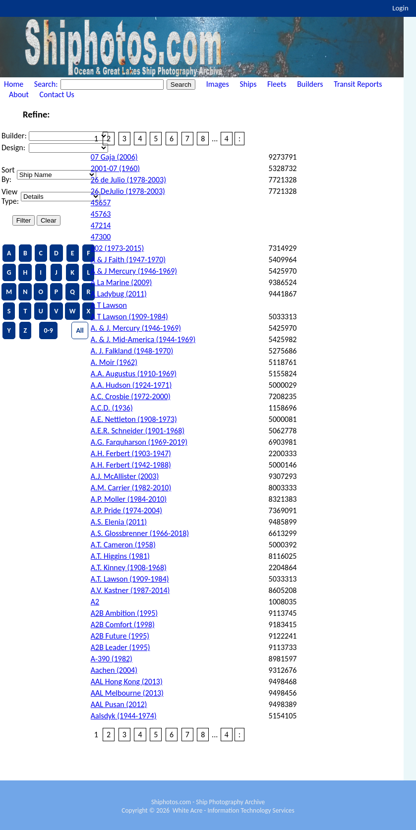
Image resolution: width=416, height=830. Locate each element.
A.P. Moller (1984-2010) (129, 499)
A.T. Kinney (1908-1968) (129, 567)
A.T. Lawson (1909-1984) (130, 579)
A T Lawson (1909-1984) (129, 316)
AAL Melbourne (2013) (127, 693)
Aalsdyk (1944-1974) (124, 715)
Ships (247, 84)
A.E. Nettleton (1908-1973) (134, 419)
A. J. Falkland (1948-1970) (132, 351)
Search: (46, 84)
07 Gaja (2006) (114, 157)
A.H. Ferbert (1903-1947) (131, 453)
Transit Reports (358, 84)
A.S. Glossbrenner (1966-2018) (140, 533)
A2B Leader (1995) (120, 647)
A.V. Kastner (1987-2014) (130, 590)
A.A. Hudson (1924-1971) (131, 385)
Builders (310, 84)
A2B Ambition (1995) (124, 613)
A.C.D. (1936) (112, 408)
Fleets (276, 84)
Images (217, 84)
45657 (101, 202)
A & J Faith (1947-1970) (128, 259)
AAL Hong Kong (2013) (127, 681)
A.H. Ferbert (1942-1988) (131, 465)
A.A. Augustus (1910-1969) (134, 373)
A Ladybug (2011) (119, 293)
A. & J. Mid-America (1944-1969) (143, 339)
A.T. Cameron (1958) (123, 544)
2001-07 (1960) (115, 168)
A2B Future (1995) (120, 636)
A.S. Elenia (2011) (119, 522)
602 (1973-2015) (117, 248)
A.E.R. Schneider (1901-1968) (137, 430)
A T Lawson (109, 305)
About (19, 94)
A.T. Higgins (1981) (120, 556)
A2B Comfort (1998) (123, 624)
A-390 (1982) (111, 658)
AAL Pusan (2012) (119, 704)
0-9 (48, 330)
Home (13, 84)
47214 (101, 225)
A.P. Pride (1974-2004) (126, 510)
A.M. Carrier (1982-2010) (131, 487)
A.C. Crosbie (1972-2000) (131, 396)
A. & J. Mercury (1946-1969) (136, 328)
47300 (101, 236)
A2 (95, 601)
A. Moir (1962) (114, 362)
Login (400, 7)
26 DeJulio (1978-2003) (128, 191)
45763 (101, 214)
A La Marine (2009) (121, 282)
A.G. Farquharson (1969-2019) (139, 442)
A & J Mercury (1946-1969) (134, 271)
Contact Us (57, 94)
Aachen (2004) (114, 670)
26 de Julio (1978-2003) (128, 179)
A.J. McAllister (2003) (125, 476)
